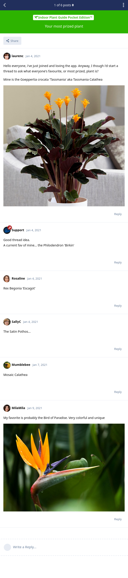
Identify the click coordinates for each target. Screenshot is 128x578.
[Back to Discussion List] (4, 5)
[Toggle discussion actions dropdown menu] (123, 5)
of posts (64, 5)
